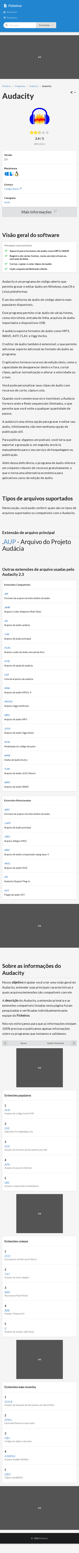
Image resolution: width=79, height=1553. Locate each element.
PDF (7, 1146)
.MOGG (8, 701)
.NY (6, 876)
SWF (7, 1292)
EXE (7, 1128)
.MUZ (7, 863)
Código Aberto (13, 188)
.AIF (6, 593)
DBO (8, 1474)
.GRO (7, 836)
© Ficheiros (39, 1538)
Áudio (7, 202)
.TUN (7, 768)
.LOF (6, 674)
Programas (10, 17)
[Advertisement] (39, 57)
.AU (6, 620)
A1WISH (10, 1456)
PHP (7, 1110)
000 (7, 1182)
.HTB (7, 661)
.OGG (7, 728)
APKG (8, 1420)
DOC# (8, 1401)
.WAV (7, 782)
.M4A (7, 688)
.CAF (6, 634)
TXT (7, 1274)
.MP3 (7, 715)
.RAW (7, 755)
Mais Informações (39, 211)
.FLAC (7, 647)
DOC (8, 1256)
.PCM (7, 742)
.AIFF (7, 809)
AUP (10, 541)
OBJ (7, 1438)
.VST (6, 890)
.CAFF (7, 823)
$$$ (7, 1310)
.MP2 (7, 850)
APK (7, 1164)
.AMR (7, 607)
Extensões (10, 12)
